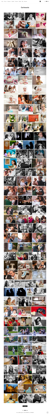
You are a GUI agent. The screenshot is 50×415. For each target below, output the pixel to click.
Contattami (25, 406)
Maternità (12, 1)
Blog (22, 1)
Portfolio (20, 1)
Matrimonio (9, 1)
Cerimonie (16, 1)
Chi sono (5, 1)
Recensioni (25, 1)
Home (2, 1)
